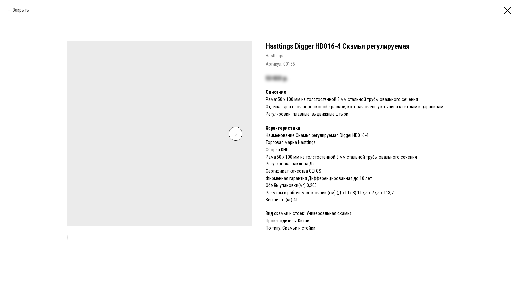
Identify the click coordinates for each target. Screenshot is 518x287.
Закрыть (21, 10)
